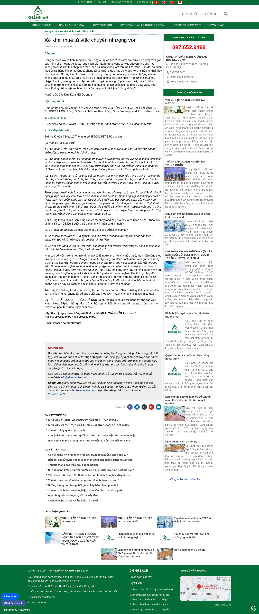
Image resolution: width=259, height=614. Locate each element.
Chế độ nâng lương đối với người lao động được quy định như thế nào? (91, 469)
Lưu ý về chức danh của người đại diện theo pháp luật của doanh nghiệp (91, 435)
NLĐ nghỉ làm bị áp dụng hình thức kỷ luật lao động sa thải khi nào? (89, 440)
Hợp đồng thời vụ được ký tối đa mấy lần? (73, 495)
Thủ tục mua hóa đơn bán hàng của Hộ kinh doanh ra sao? (83, 480)
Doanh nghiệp (43, 25)
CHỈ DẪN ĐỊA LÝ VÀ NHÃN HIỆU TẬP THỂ (73, 500)
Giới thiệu (190, 14)
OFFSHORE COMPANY (187, 24)
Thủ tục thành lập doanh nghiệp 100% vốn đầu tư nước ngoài (85, 490)
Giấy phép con (104, 25)
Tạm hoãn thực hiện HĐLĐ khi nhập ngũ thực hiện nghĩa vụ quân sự (89, 475)
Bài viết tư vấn (86, 31)
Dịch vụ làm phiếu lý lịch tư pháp (148, 599)
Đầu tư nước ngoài (73, 25)
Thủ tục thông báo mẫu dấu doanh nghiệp (73, 464)
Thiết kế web (219, 605)
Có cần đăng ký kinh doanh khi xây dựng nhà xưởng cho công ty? (88, 454)
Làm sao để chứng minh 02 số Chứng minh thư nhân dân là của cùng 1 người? (188, 400)
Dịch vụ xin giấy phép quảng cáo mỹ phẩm (150, 609)
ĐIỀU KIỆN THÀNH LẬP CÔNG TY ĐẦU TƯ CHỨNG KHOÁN (83, 420)
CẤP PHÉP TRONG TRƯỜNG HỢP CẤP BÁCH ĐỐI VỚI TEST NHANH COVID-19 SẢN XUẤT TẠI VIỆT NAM (188, 255)
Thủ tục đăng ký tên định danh (66, 430)
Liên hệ (211, 14)
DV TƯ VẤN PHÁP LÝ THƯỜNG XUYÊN (144, 25)
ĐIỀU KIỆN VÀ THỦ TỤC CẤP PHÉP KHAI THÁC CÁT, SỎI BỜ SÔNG (88, 425)
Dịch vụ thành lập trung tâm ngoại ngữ (151, 589)
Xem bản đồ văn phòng (181, 81)
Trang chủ (51, 31)
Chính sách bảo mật (141, 576)
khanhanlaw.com (86, 390)
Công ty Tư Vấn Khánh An (185, 479)
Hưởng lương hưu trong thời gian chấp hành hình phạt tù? (83, 485)
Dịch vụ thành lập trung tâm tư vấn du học (149, 595)
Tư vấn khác (217, 25)
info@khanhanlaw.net (91, 2)
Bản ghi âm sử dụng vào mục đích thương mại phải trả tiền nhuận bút (90, 459)
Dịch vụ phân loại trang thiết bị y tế (149, 604)
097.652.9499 (144, 2)
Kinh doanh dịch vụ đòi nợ (181, 441)
